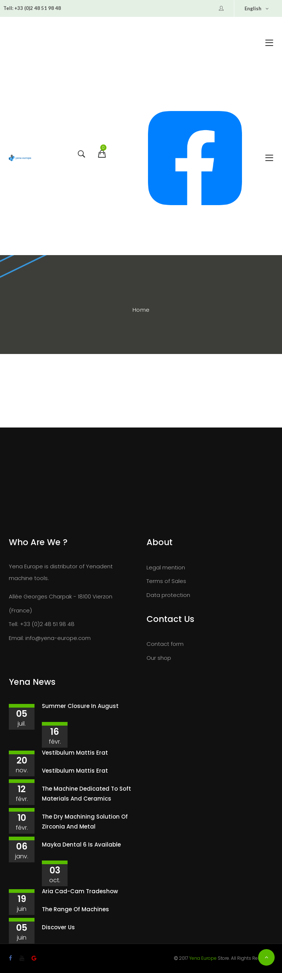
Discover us (58, 927)
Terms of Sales (166, 581)
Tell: (8, 8)
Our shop (159, 658)
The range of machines (75, 909)
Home (141, 310)
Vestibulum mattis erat (75, 752)
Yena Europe (203, 958)
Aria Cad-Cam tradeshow (80, 891)
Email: (16, 638)
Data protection (168, 595)
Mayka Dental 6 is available (81, 844)
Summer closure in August (80, 706)
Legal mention (166, 567)
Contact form (165, 644)
